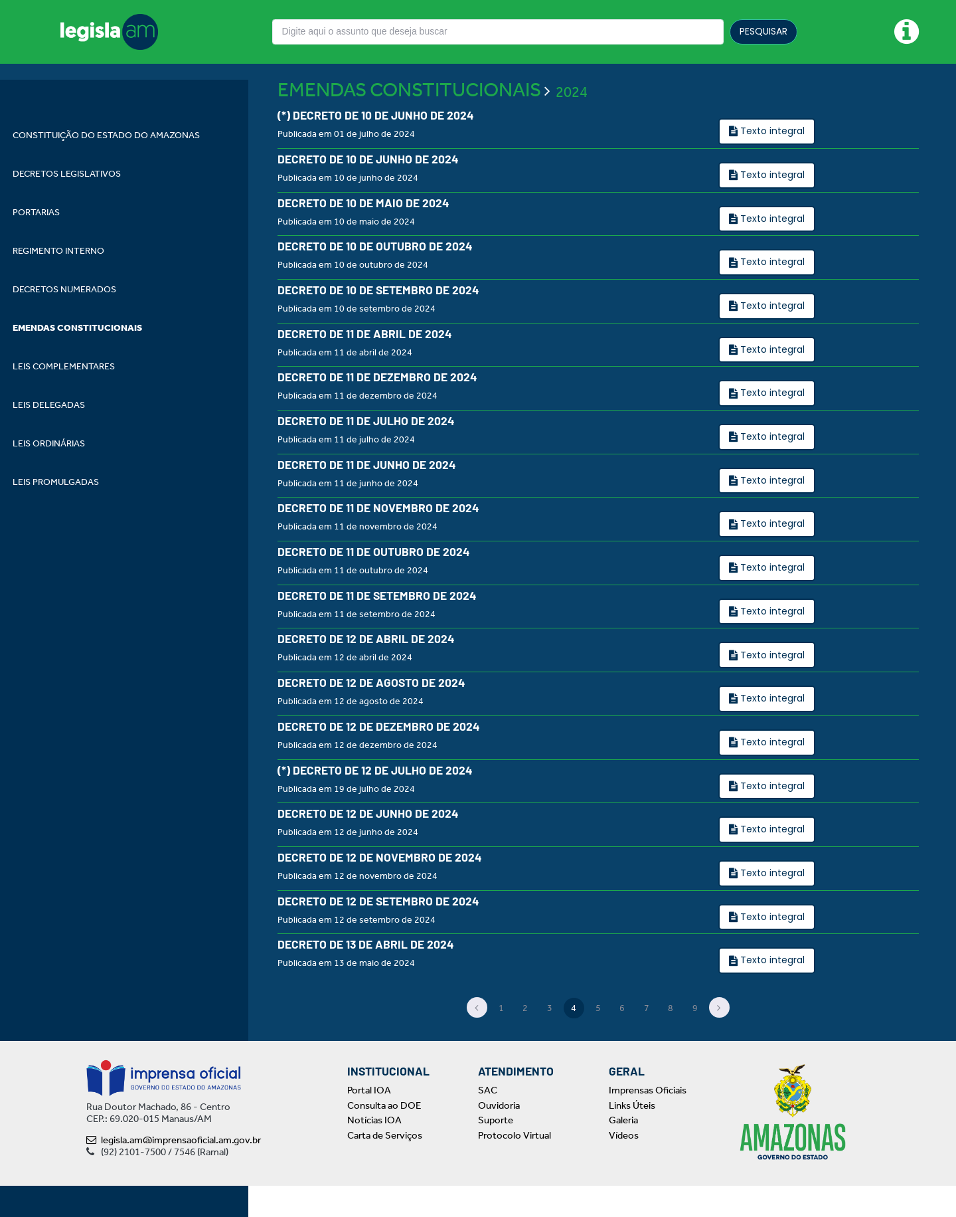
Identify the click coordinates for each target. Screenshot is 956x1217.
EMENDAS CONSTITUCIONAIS (409, 121)
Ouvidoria (499, 1137)
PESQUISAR (763, 31)
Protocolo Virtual (514, 1166)
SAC (487, 1121)
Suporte (495, 1151)
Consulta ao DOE (384, 1137)
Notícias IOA (374, 1151)
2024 (572, 123)
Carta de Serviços (384, 1166)
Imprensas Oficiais (647, 1121)
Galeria (623, 1151)
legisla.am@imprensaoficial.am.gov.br (173, 1171)
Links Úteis (632, 1137)
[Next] (719, 1039)
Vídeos (624, 1166)
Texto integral (771, 162)
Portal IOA (369, 1121)
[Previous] (477, 1039)
